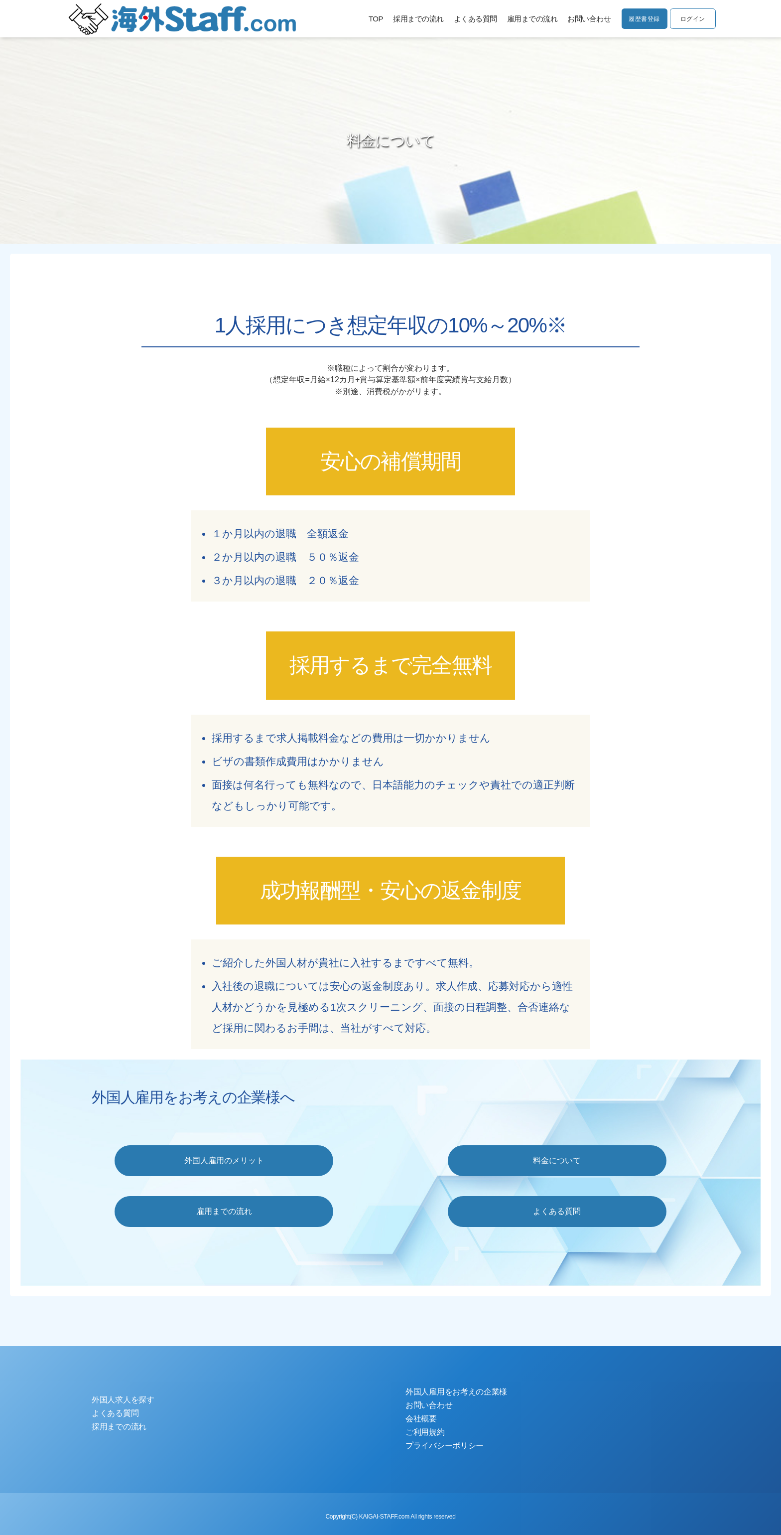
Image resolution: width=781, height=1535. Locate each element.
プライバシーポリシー (444, 1445)
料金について (557, 1160)
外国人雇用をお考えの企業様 (456, 1391)
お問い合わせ (586, 18)
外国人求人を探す (123, 1399)
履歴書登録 (642, 19)
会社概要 (421, 1418)
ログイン (691, 19)
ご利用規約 (425, 1432)
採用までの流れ (415, 18)
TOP (373, 18)
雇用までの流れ (529, 18)
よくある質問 (472, 18)
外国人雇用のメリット (224, 1160)
